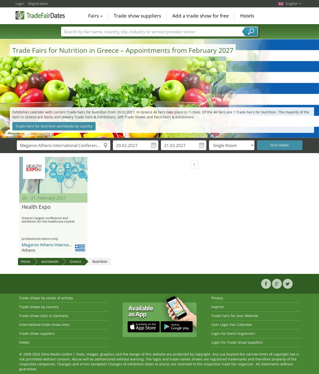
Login (20, 3)
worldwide (50, 261)
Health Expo (36, 207)
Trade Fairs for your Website (234, 315)
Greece (75, 261)
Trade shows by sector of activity (46, 298)
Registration (38, 3)
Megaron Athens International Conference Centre (69, 245)
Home (25, 261)
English (293, 3)
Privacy (217, 298)
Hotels (247, 16)
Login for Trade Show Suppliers (237, 342)
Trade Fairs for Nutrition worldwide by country (54, 126)
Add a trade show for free (200, 16)
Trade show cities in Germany (43, 315)
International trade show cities (44, 324)
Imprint (217, 306)
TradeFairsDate (40, 15)
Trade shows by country (39, 306)
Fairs (95, 16)
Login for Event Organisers (233, 333)
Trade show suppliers (137, 16)
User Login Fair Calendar (231, 324)
